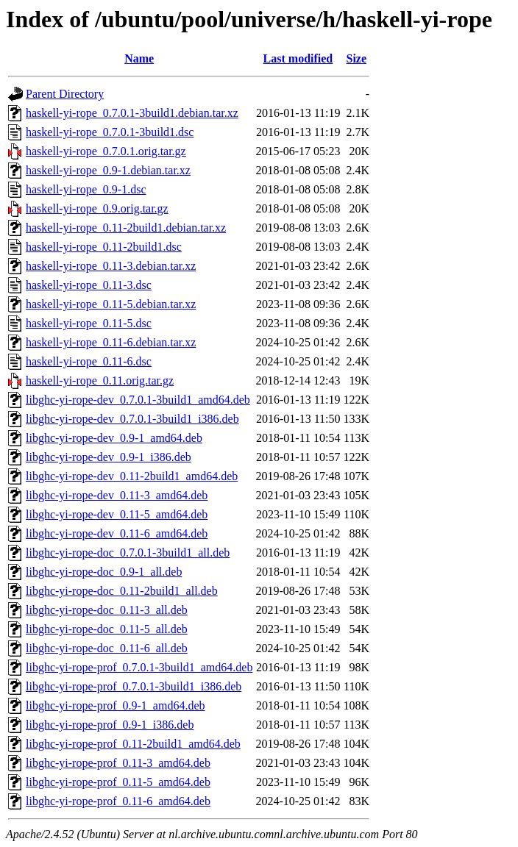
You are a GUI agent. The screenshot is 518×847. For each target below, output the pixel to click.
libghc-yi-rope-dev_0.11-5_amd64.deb (116, 514)
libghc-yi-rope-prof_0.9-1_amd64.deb (115, 705)
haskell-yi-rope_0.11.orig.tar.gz (100, 380)
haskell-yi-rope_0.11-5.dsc (89, 323)
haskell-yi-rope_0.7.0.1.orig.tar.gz (106, 151)
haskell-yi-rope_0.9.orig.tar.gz (97, 208)
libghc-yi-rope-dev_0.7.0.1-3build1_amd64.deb (138, 399)
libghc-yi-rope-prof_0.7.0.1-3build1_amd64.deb (139, 667)
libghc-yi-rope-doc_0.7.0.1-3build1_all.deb (128, 552)
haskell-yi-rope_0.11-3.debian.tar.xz (111, 266)
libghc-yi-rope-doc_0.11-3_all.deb (107, 610)
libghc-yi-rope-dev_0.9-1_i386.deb (108, 457)
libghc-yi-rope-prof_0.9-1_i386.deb (110, 724)
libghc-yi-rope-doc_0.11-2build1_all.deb (122, 591)
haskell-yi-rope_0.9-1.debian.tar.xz (108, 170)
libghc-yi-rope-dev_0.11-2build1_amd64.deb (132, 476)
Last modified (298, 58)
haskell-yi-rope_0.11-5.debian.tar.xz (111, 304)
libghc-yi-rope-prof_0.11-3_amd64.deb (118, 763)
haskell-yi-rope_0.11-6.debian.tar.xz (111, 342)
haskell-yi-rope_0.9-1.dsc (86, 189)
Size (356, 58)
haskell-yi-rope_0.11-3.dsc (89, 285)
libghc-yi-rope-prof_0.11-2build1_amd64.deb (133, 743)
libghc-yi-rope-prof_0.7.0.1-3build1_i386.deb (133, 686)
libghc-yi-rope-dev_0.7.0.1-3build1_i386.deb (132, 418)
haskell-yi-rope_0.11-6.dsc (89, 361)
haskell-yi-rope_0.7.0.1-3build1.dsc (110, 132)
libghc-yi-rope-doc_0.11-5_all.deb (107, 629)
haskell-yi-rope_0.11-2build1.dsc (104, 246)
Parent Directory (65, 93)
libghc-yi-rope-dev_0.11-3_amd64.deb (116, 495)
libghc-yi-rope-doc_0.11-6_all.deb (107, 648)
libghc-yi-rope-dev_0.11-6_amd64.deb (116, 533)
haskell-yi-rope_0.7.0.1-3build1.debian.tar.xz (132, 113)
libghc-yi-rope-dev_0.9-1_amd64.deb (114, 438)
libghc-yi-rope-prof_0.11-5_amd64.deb (118, 782)
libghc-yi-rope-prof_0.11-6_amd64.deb (118, 801)
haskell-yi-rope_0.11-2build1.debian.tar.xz (126, 227)
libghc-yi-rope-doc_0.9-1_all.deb (104, 571)
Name (139, 58)
